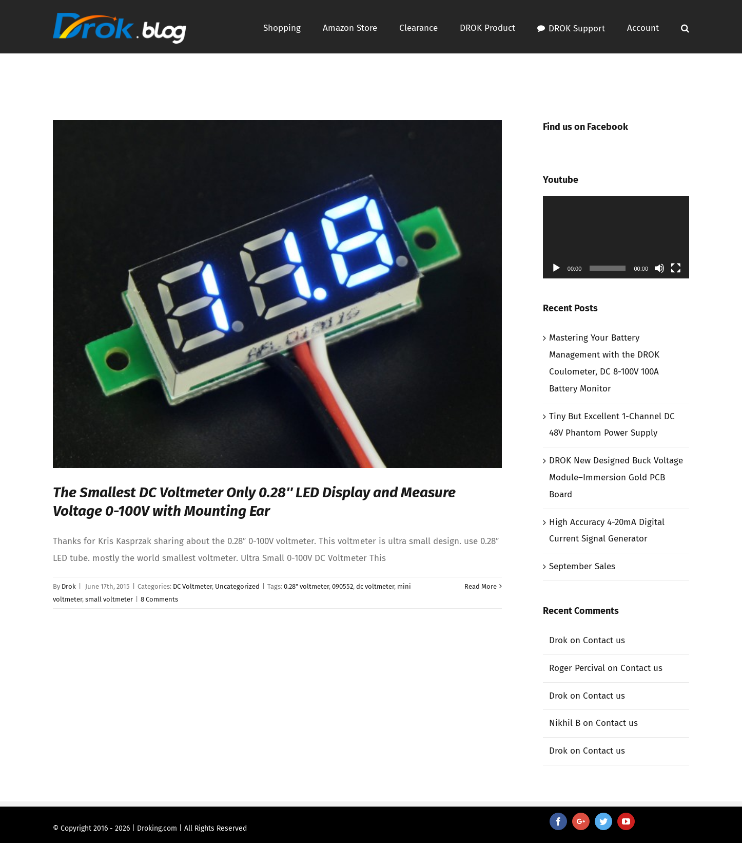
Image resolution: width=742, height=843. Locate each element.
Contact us (604, 640)
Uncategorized (237, 586)
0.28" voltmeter (306, 586)
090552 (342, 586)
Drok (69, 586)
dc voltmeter (375, 586)
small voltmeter (109, 599)
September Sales (582, 566)
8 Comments (159, 599)
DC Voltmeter (192, 586)
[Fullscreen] (676, 268)
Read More (480, 586)
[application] (616, 237)
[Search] (685, 26)
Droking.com (157, 828)
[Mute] (659, 268)
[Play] (556, 268)
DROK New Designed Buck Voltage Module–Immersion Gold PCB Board (616, 477)
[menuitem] (293, 26)
